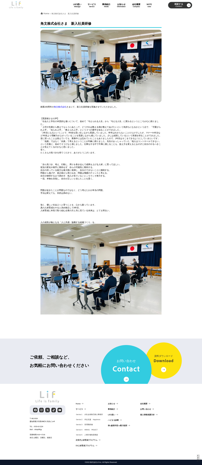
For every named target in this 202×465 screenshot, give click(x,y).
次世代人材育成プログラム (86, 440)
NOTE (149, 5)
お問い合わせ (145, 409)
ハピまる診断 (113, 420)
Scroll (198, 458)
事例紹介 (106, 5)
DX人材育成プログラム (85, 445)
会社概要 (136, 5)
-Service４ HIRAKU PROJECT (87, 430)
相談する (182, 5)
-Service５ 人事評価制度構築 (87, 435)
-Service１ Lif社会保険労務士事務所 (89, 414)
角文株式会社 (60, 106)
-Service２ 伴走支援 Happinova (88, 419)
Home (78, 403)
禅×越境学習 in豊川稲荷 (117, 425)
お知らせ (121, 5)
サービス (92, 5)
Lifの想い (77, 5)
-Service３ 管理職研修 (84, 424)
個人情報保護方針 (147, 414)
